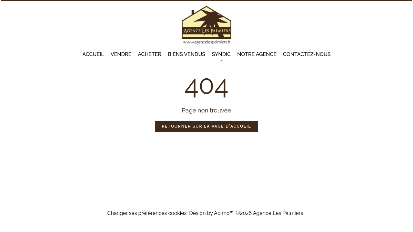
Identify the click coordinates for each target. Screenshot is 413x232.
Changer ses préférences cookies (147, 213)
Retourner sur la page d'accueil (206, 126)
